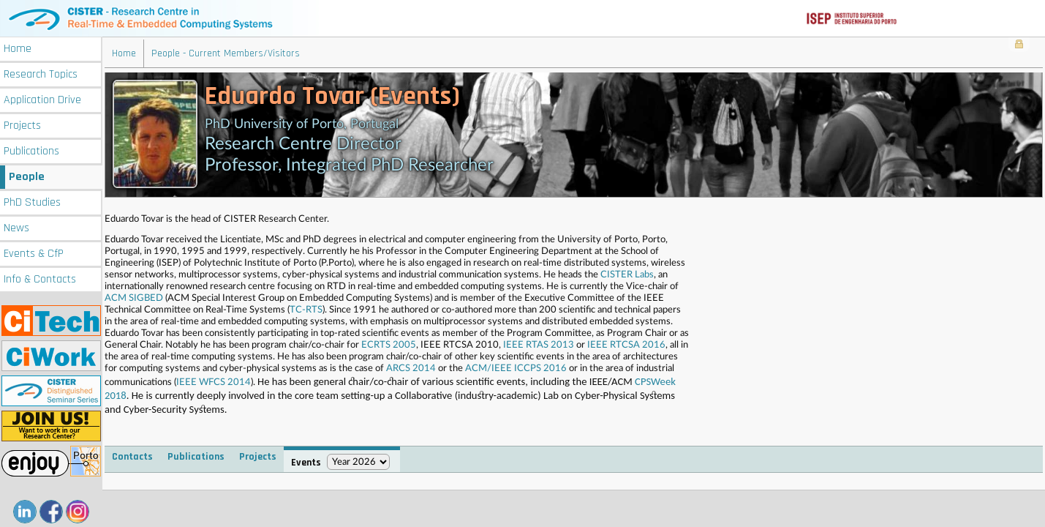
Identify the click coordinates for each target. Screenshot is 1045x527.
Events (34, 253)
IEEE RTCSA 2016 (626, 345)
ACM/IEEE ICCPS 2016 (516, 368)
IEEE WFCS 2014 (213, 382)
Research (41, 74)
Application (42, 100)
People (27, 176)
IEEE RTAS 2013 (538, 345)
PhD (32, 202)
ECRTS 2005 (388, 345)
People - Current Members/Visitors (225, 53)
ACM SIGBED (134, 298)
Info (40, 279)
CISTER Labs (627, 275)
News (16, 228)
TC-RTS (306, 310)
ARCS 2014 (411, 368)
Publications (31, 151)
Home (17, 48)
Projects (22, 125)
